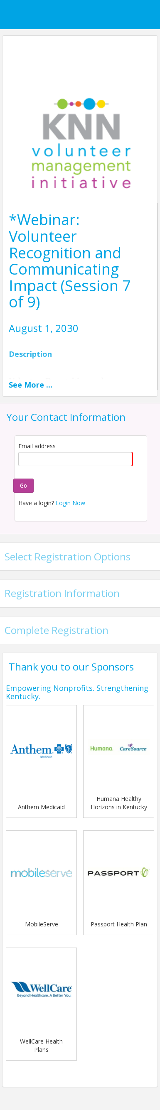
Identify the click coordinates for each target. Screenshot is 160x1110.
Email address (37, 446)
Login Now (70, 503)
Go (23, 485)
